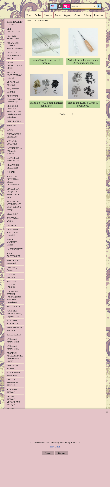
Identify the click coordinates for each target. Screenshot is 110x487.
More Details (55, 447)
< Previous (62, 114)
